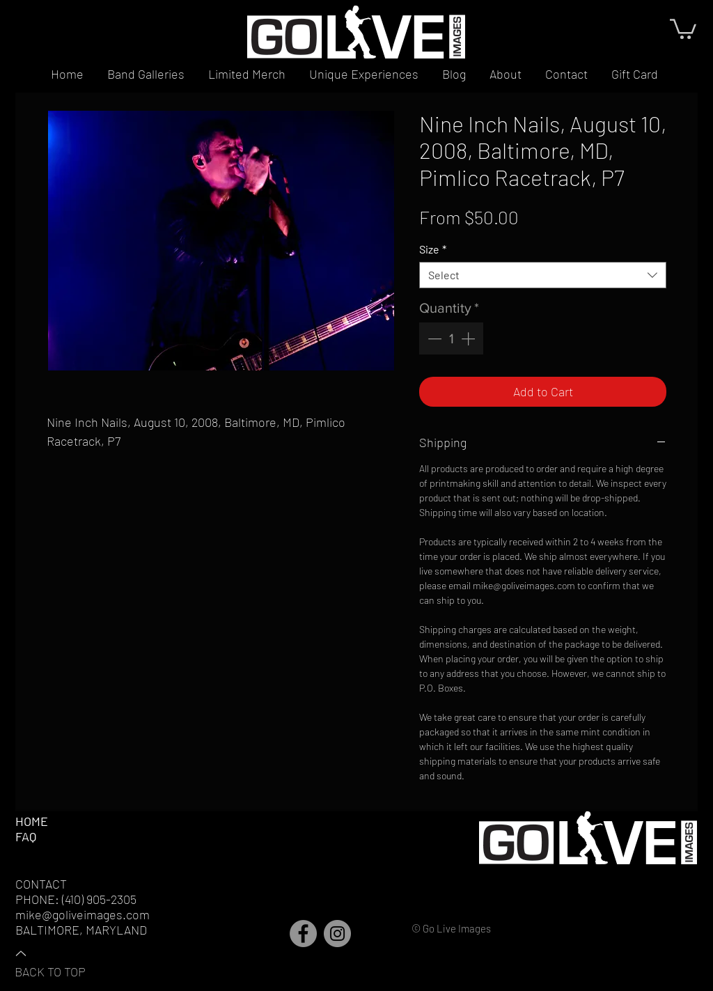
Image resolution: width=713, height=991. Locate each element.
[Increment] (469, 338)
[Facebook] (303, 933)
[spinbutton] (451, 338)
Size (432, 249)
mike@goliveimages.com (82, 914)
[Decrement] (433, 338)
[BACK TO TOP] (63, 961)
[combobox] (542, 275)
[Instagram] (337, 933)
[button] (683, 28)
